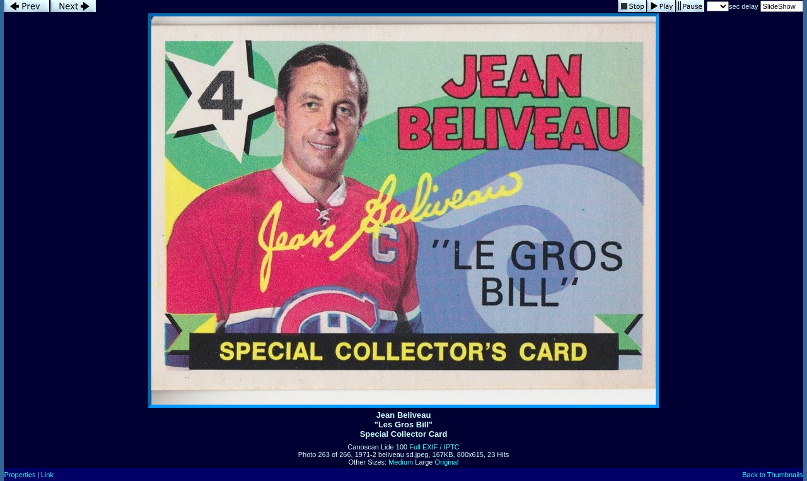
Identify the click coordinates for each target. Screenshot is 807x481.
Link (47, 474)
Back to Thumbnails (772, 474)
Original (447, 462)
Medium (400, 462)
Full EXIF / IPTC (434, 447)
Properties (19, 474)
